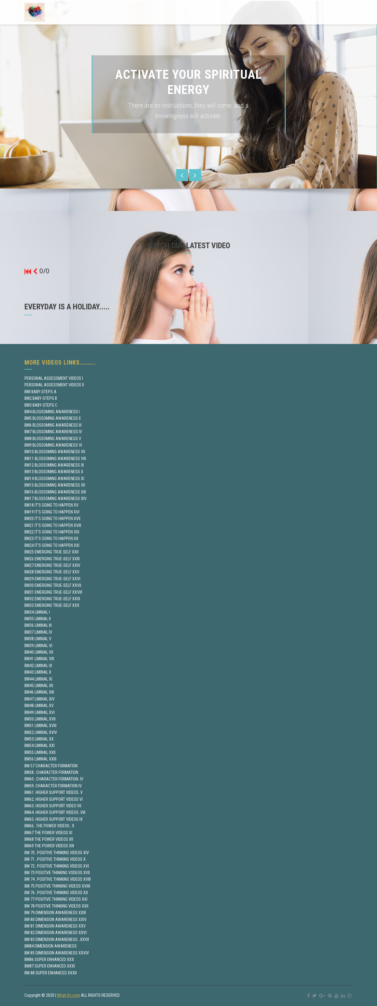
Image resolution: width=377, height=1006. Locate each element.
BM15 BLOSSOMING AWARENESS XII (54, 485)
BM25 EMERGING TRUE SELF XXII (51, 552)
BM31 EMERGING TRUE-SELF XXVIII (53, 592)
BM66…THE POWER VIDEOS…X (49, 825)
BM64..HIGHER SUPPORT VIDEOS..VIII (54, 812)
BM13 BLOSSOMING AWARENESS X (53, 471)
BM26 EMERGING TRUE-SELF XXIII (52, 558)
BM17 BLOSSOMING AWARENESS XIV (55, 498)
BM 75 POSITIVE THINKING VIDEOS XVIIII (57, 886)
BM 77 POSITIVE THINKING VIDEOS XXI (55, 899)
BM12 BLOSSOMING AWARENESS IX (54, 465)
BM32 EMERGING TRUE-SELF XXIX (52, 598)
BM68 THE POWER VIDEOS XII (48, 839)
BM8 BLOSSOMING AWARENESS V (52, 438)
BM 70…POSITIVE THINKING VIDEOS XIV (56, 852)
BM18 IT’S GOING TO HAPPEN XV (51, 505)
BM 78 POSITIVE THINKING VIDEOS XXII (56, 906)
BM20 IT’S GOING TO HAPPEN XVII (52, 518)
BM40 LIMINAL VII (38, 652)
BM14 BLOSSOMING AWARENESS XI (54, 478)
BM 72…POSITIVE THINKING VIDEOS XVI (56, 866)
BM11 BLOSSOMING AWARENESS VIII (55, 458)
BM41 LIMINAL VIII (39, 658)
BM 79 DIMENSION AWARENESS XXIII (55, 912)
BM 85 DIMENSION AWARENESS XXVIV (56, 953)
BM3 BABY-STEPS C (40, 405)
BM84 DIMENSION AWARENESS (50, 946)
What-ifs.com (68, 995)
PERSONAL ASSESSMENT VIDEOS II (54, 384)
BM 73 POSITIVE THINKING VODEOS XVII (57, 872)
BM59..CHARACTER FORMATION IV (53, 785)
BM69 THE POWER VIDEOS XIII (49, 845)
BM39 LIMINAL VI (38, 645)
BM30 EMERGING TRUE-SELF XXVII (52, 585)
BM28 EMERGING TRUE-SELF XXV (51, 572)
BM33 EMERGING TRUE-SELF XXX (51, 605)
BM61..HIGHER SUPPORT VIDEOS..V (53, 792)
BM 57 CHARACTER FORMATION (51, 765)
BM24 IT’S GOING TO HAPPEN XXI (51, 545)
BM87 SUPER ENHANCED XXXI (49, 966)
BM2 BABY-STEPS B (40, 398)
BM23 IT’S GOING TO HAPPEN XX (51, 538)
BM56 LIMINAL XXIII (40, 759)
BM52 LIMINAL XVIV (40, 732)
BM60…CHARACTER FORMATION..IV (53, 779)
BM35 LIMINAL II (37, 618)
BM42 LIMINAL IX (38, 665)
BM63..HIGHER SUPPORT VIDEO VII (52, 805)
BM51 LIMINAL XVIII (40, 725)
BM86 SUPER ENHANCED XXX (49, 959)
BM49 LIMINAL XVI (39, 712)
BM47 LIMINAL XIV (39, 699)
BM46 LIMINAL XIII (39, 692)
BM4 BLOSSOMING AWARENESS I (52, 411)
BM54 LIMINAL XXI (39, 745)
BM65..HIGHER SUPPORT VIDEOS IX (53, 819)
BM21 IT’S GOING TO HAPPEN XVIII (52, 525)
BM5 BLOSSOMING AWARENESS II (52, 418)
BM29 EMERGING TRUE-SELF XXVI (52, 578)
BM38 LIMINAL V (37, 638)
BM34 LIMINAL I (37, 612)
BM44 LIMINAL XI (38, 679)
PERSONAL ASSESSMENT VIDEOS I (53, 378)
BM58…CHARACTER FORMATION (51, 772)
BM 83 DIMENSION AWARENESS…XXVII (56, 939)
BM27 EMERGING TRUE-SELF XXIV (52, 565)
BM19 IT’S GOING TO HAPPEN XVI (51, 512)
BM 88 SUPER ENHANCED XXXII (50, 972)
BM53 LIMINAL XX (39, 739)
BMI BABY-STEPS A (40, 391)
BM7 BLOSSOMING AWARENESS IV (53, 431)
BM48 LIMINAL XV (39, 705)
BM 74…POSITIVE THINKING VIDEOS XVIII (57, 879)
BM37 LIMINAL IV (38, 632)
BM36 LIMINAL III (38, 625)
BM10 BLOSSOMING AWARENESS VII (54, 451)
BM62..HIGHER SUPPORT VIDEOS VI (53, 799)
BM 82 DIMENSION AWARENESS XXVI (55, 932)
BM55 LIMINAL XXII (40, 752)
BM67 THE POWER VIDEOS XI (48, 832)
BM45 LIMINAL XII (38, 685)
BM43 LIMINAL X (37, 672)
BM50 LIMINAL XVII (40, 719)
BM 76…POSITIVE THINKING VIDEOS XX (56, 892)
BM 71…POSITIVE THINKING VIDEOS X (55, 859)
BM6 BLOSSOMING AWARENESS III (52, 425)
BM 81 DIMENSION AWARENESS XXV (55, 926)
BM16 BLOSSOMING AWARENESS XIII (55, 492)
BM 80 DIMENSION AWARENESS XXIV (55, 919)
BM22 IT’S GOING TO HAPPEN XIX (51, 532)
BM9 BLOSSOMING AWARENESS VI (53, 445)
